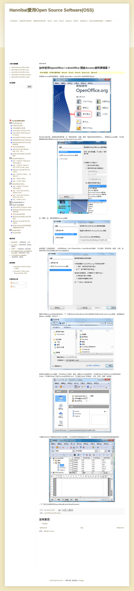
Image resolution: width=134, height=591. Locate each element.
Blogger (81, 580)
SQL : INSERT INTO (19, 199)
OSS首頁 (14, 21)
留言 (13, 287)
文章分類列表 (54, 72)
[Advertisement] (50, 42)
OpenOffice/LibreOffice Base (52, 513)
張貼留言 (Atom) (49, 531)
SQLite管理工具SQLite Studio (21, 137)
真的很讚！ (14, 242)
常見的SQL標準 (17, 126)
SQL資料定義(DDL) (18, 158)
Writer (76, 21)
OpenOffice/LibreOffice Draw (20, 72)
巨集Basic (84, 21)
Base (49, 21)
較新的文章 (43, 528)
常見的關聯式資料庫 (18, 128)
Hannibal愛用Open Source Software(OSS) (51, 10)
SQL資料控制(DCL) (18, 202)
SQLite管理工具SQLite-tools (21, 130)
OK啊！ (13, 249)
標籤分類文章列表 (39, 21)
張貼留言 (45, 523)
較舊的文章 (120, 528)
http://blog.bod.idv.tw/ (56, 580)
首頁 (81, 528)
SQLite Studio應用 (18, 205)
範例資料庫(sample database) (21, 140)
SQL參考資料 (16, 230)
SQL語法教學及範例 (96, 21)
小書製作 (108, 21)
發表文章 (14, 283)
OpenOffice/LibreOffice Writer (20, 77)
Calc (55, 21)
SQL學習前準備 (17, 123)
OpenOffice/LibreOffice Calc (20, 70)
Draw (61, 21)
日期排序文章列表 (25, 21)
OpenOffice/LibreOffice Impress (21, 75)
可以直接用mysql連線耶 (18, 255)
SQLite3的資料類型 (18, 147)
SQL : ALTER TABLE (19, 181)
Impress (68, 21)
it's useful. (14, 245)
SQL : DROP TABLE (19, 179)
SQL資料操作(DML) (18, 184)
